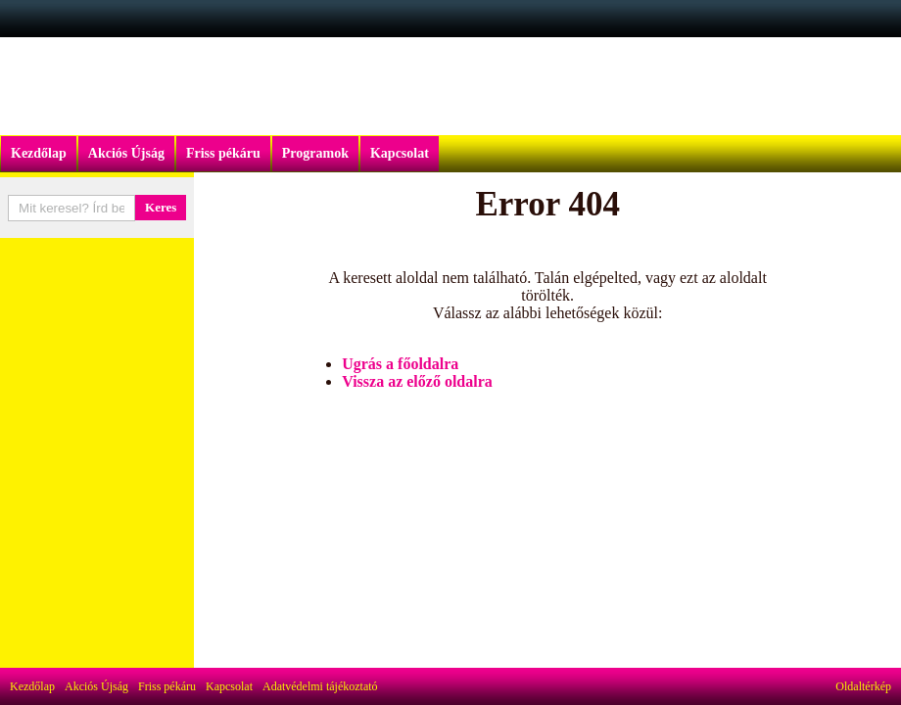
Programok (315, 153)
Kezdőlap (39, 153)
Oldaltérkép (863, 686)
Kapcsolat (399, 153)
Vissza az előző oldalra (417, 381)
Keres (160, 207)
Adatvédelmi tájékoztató (320, 686)
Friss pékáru (223, 153)
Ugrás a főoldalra (400, 363)
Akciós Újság (126, 153)
